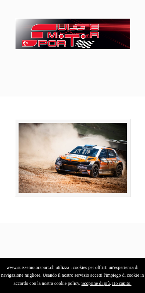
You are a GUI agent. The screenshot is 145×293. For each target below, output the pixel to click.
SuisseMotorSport (73, 31)
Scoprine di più (96, 283)
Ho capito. (121, 283)
